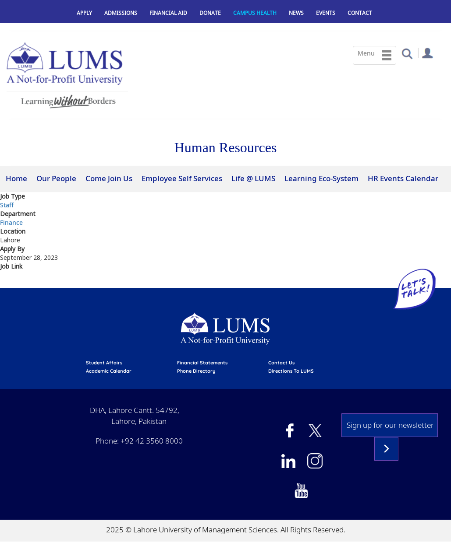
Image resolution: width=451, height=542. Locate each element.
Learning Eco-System (321, 178)
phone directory (196, 371)
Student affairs (104, 363)
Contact (360, 13)
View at (12, 282)
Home (16, 178)
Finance (11, 222)
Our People (56, 178)
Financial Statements (202, 363)
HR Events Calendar (403, 178)
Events (325, 13)
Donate (210, 13)
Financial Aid (168, 13)
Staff (7, 205)
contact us (281, 363)
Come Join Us (108, 178)
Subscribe (386, 449)
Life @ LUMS (253, 178)
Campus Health (255, 13)
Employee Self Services (182, 178)
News (296, 13)
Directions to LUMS (291, 371)
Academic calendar (108, 371)
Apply (84, 13)
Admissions (120, 13)
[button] (407, 53)
